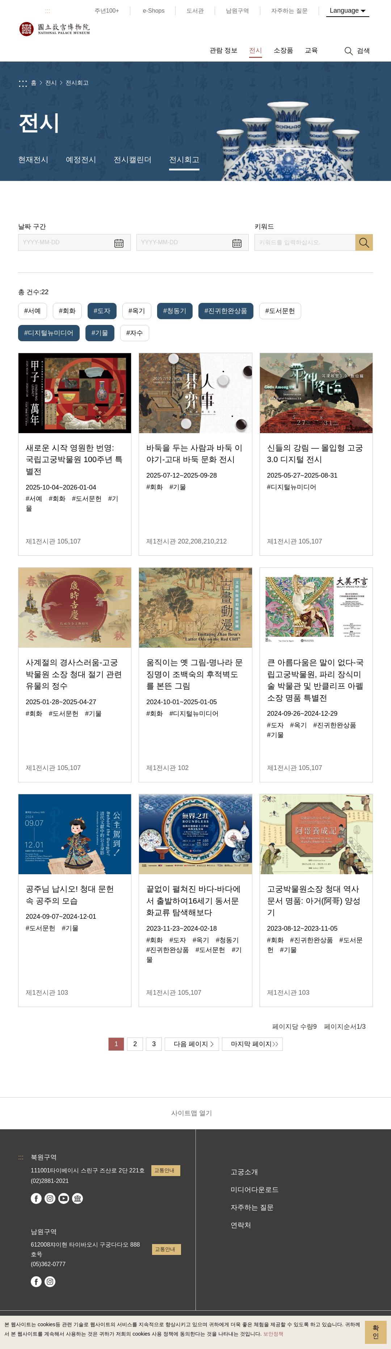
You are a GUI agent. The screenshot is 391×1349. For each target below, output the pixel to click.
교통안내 (164, 1170)
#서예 (32, 310)
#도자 (102, 310)
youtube (63, 1198)
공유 (304, 201)
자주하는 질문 (252, 1207)
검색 (364, 242)
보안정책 (273, 1334)
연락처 (241, 1225)
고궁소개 (244, 1172)
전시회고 (77, 83)
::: (47, 10)
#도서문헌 (280, 310)
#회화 (67, 310)
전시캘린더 (133, 159)
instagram (50, 1198)
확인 (376, 1332)
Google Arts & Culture (77, 1198)
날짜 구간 (32, 226)
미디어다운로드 (255, 1189)
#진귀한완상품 (226, 310)
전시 (51, 83)
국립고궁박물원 (54, 29)
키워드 (264, 226)
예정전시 (81, 159)
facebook (36, 1198)
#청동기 (174, 310)
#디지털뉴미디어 (48, 333)
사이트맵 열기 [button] (191, 1113)
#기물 (100, 333)
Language (344, 10)
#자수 (134, 333)
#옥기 (137, 310)
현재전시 (33, 159)
